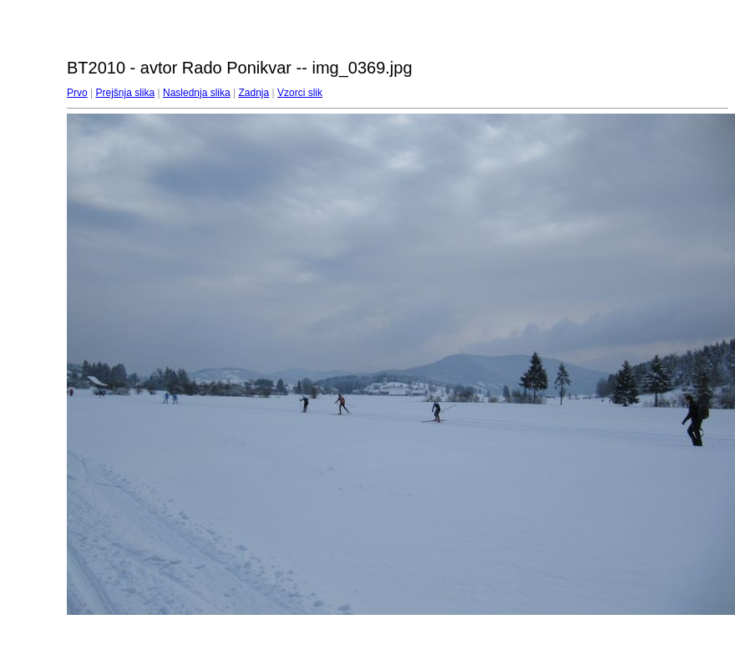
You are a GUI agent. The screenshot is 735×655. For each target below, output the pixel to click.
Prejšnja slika (125, 93)
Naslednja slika (197, 93)
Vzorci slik (299, 93)
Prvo (77, 93)
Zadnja (254, 93)
